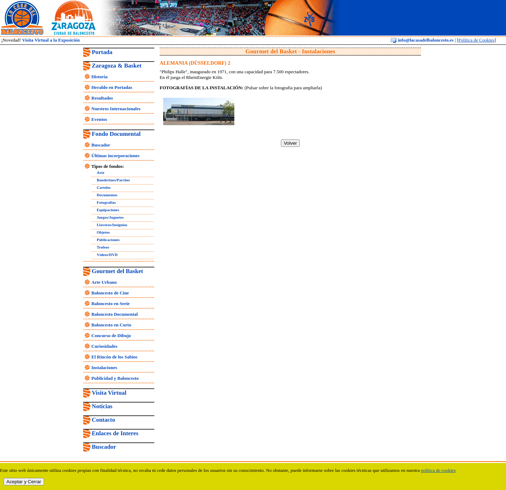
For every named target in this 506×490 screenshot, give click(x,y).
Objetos (103, 232)
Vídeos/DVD (107, 254)
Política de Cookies (476, 40)
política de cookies (438, 470)
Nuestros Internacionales (115, 108)
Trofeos (103, 247)
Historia (99, 76)
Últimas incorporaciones (115, 155)
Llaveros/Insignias (112, 225)
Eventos (99, 119)
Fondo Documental (116, 134)
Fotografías (106, 202)
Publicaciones (108, 240)
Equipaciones (108, 210)
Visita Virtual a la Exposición (51, 40)
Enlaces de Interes (115, 433)
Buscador (100, 145)
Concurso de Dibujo (111, 335)
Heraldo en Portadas (111, 87)
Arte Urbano (104, 282)
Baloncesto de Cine (110, 292)
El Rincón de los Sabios (114, 356)
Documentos (107, 195)
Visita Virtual (109, 392)
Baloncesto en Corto (111, 324)
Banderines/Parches (113, 180)
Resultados (102, 98)
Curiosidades (104, 346)
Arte (100, 172)
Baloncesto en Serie (110, 303)
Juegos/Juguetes (110, 217)
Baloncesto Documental (114, 314)
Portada (102, 52)
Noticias (102, 406)
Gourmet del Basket (117, 271)
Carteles (104, 187)
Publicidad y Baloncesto (115, 378)
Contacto (103, 419)
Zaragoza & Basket (117, 65)
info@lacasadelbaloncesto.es (422, 40)
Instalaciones (104, 367)
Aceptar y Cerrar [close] (23, 481)
